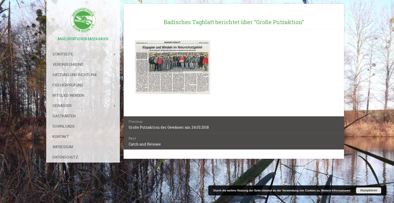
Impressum (63, 147)
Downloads (64, 126)
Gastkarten (64, 116)
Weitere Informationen (335, 190)
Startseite (63, 54)
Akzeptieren (368, 190)
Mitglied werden (68, 95)
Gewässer (62, 106)
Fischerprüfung (68, 85)
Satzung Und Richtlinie (75, 75)
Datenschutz (65, 157)
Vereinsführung (68, 64)
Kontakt (61, 136)
